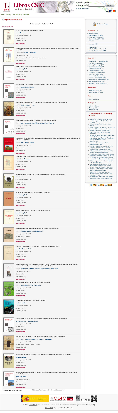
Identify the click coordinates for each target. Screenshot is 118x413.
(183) (98, 61)
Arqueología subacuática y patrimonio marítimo (30, 300)
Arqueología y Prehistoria (21, 15)
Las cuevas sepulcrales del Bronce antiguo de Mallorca (33, 210)
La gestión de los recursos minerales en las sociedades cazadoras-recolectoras (40, 174)
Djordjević (18, 357)
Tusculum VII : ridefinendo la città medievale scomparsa (99, 143)
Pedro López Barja (26, 231)
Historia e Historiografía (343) (97, 77)
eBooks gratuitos (93, 108)
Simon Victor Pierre (26, 339)
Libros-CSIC (33, 405)
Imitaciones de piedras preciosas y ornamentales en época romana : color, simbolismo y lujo (101, 173)
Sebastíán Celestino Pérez (42, 268)
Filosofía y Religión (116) (96, 74)
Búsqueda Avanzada (82, 8)
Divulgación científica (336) (97, 72)
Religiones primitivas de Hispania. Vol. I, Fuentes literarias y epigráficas (101, 151)
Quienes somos (93, 33)
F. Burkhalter (32, 52)
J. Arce (26, 52)
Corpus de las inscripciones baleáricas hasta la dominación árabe (36, 66)
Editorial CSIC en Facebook (97, 49)
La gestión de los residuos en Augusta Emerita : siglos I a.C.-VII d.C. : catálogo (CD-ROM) (101, 121)
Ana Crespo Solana (21, 303)
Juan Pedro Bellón (26, 123)
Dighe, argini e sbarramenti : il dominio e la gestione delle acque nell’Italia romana (102, 128)
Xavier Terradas (20, 177)
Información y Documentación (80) (99, 79)
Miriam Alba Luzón (21, 376)
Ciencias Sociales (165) (96, 70)
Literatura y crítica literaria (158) (98, 83)
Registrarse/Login (102, 24)
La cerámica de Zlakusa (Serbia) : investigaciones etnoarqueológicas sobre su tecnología (43, 354)
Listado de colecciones (95, 90)
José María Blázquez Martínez (24, 249)
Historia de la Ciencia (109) (97, 76)
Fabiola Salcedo (20, 33)
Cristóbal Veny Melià (21, 69)
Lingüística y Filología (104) (97, 81)
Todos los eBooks (94, 106)
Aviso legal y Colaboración (96, 37)
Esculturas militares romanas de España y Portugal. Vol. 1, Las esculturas (102, 158)
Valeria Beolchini (25, 285)
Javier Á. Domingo (21, 321)
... (54, 390)
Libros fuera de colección (96, 92)
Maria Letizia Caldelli (37, 231)
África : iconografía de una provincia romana (29, 30)
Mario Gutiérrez (49, 123)
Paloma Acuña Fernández (23, 159)
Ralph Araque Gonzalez (27, 268)
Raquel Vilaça (54, 268)
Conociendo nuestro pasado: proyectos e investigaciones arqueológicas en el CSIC (102, 154)
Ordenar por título (48, 24)
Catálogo (8, 15)
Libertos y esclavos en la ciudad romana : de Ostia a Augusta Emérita (102, 169)
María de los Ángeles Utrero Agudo (42, 339)
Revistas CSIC (93, 44)
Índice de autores (94, 99)
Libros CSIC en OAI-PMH (96, 39)
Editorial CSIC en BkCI (96, 35)
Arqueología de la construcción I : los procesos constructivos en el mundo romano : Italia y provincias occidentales (101, 165)
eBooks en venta (93, 109)
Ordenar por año (35, 24)
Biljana (24, 357)
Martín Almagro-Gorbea (27, 142)
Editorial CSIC (93, 47)
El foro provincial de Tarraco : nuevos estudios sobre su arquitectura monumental (41, 318)
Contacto (91, 40)
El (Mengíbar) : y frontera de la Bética (102, 161)
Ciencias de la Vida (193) (96, 68)
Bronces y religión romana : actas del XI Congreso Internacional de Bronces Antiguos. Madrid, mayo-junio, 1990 (101, 147)
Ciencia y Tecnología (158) (96, 65)
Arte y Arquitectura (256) (96, 63)
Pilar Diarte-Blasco (36, 285)
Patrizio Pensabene (32, 321)
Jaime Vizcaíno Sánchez (27, 87)
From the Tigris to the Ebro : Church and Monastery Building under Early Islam (101, 177)
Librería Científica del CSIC (97, 51)
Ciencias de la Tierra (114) (96, 66)
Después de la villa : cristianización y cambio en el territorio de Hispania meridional (100, 132)
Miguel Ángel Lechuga (38, 123)
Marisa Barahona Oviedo (27, 105)
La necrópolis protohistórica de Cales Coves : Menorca (33, 192)
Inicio (2, 15)
